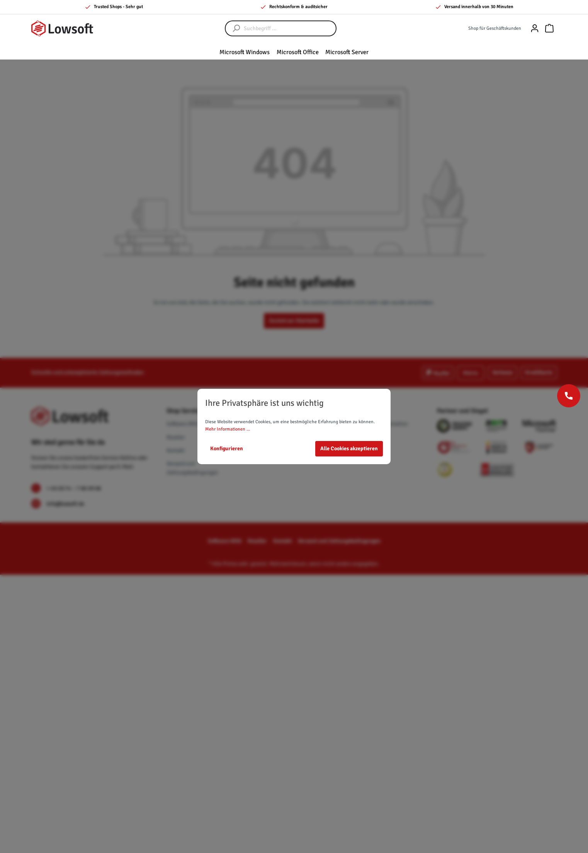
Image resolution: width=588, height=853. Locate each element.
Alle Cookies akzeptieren (349, 448)
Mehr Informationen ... (227, 429)
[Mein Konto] (534, 28)
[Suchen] (232, 28)
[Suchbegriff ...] (288, 28)
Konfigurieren (226, 448)
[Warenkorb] (549, 28)
